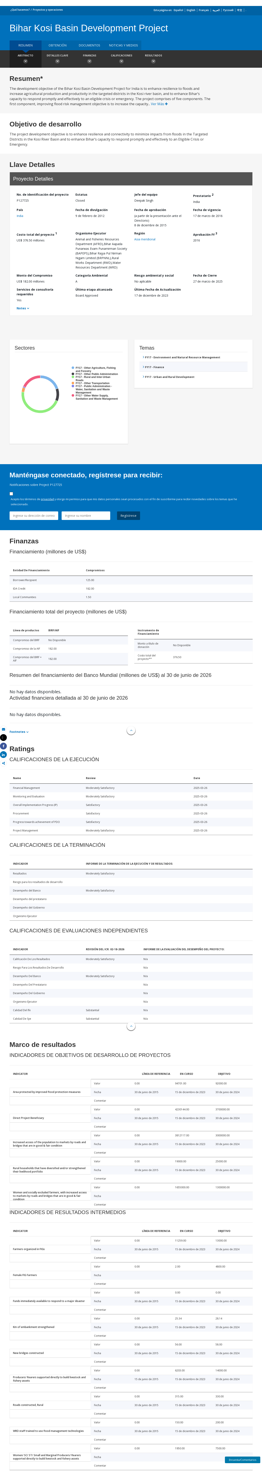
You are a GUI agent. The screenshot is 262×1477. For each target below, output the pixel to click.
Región (139, 233)
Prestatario (203, 195)
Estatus (81, 194)
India (20, 216)
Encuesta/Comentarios (242, 1460)
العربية (216, 10)
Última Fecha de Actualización (157, 289)
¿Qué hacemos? (20, 9)
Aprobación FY (205, 234)
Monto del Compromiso (34, 275)
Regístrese (128, 516)
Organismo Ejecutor (90, 233)
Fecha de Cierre (205, 275)
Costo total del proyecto (37, 234)
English (191, 10)
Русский (228, 10)
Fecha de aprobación (150, 210)
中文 (239, 10)
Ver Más (159, 104)
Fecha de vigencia (207, 210)
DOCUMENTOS (89, 45)
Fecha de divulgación (91, 210)
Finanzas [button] (89, 59)
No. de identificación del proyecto (43, 194)
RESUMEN (25, 45)
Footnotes (17, 732)
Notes (21, 308)
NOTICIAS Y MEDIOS (123, 45)
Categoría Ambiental (91, 275)
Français (204, 10)
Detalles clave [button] (57, 59)
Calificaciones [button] (121, 59)
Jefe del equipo (146, 194)
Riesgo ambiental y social (154, 275)
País (20, 210)
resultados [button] (153, 59)
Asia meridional (144, 239)
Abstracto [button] (25, 59)
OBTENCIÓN (58, 45)
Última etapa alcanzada (93, 289)
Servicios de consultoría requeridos (35, 291)
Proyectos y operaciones (48, 9)
